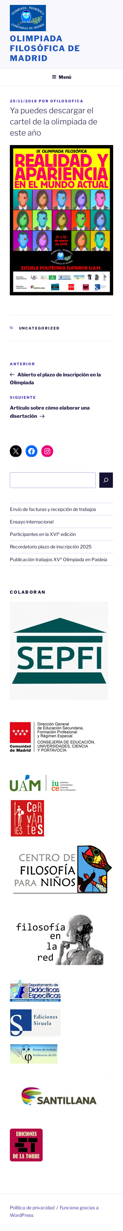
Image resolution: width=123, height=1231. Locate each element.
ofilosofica (67, 101)
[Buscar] (106, 480)
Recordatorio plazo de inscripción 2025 (51, 546)
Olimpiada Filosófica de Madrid (45, 48)
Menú (61, 77)
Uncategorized (39, 328)
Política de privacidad (32, 1207)
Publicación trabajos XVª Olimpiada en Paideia (58, 559)
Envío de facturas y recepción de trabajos (53, 509)
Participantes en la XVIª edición (43, 534)
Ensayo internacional (31, 521)
